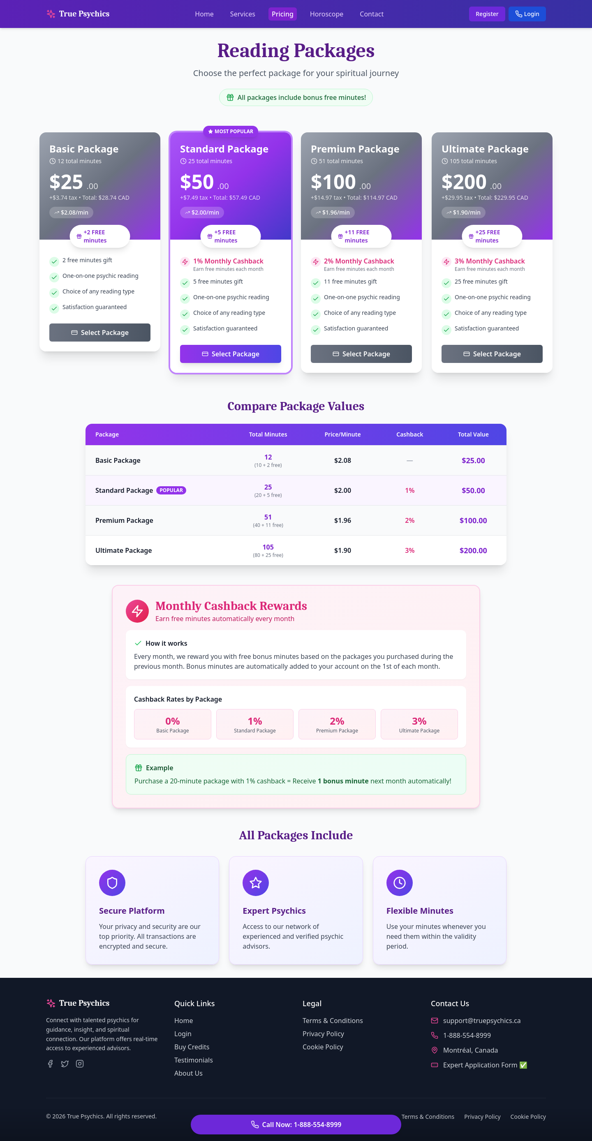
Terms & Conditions (333, 1020)
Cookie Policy (323, 1046)
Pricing (283, 13)
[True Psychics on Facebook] (50, 1064)
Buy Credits (191, 1046)
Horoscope (326, 13)
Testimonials (193, 1060)
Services (242, 13)
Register (487, 14)
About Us (188, 1073)
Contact (372, 13)
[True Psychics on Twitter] (65, 1064)
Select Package (100, 332)
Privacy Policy (323, 1033)
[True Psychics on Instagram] (80, 1064)
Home (204, 13)
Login (527, 14)
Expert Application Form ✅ (485, 1064)
